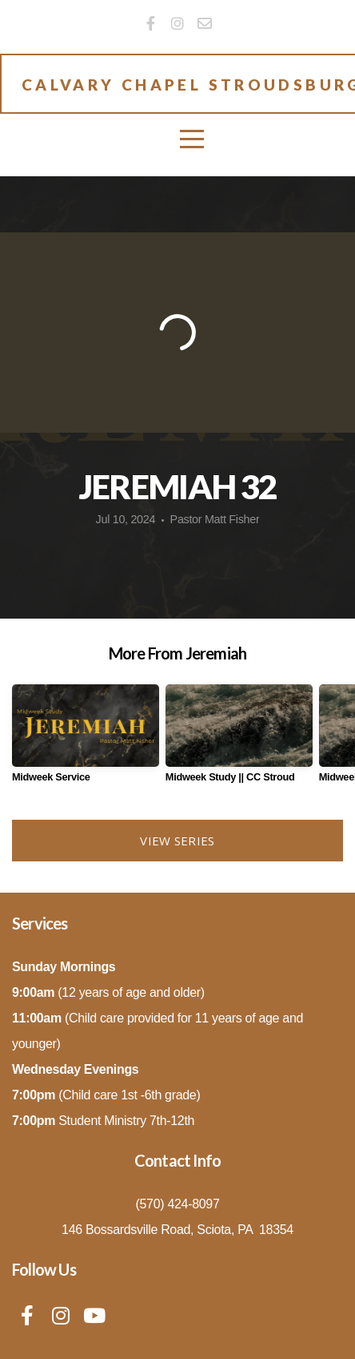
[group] (85, 740)
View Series (177, 841)
